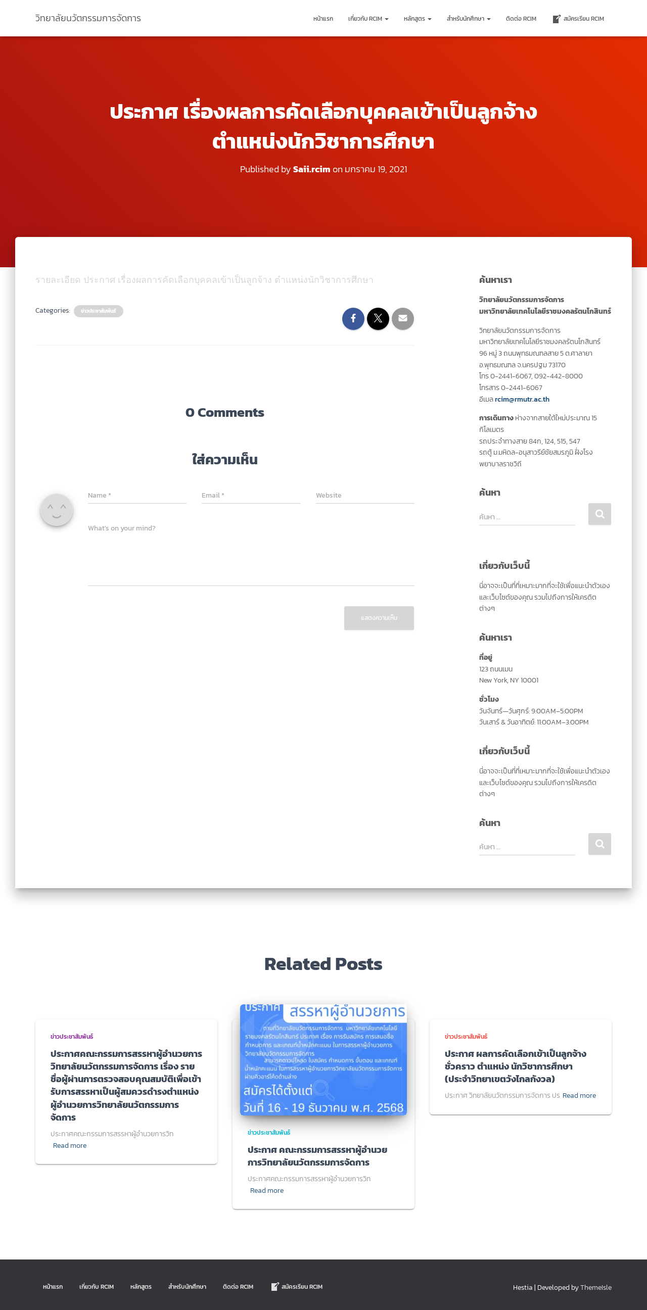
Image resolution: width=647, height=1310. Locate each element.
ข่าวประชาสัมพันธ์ (98, 311)
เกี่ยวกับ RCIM (368, 18)
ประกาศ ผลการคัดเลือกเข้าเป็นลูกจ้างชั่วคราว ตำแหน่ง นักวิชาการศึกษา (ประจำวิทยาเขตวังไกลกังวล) (515, 1065)
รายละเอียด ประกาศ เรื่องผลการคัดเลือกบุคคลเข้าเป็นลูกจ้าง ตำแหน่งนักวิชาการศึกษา (205, 280)
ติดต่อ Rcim (521, 18)
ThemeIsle (596, 1287)
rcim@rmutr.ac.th (522, 399)
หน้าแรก (323, 18)
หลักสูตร (418, 18)
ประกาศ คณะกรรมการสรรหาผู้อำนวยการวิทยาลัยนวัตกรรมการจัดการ (317, 1155)
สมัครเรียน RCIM (577, 19)
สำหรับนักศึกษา (469, 18)
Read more (69, 1145)
